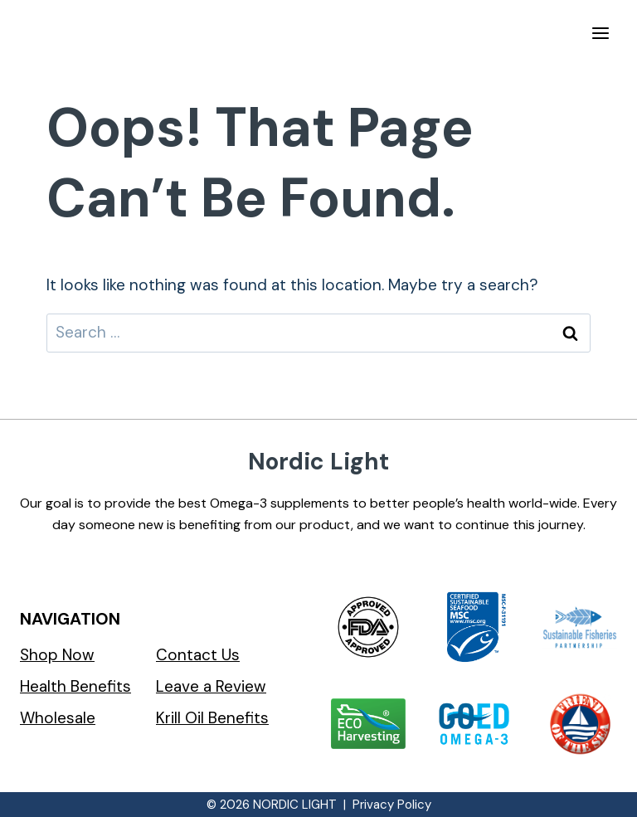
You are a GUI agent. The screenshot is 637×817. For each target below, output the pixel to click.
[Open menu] (600, 32)
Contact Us (198, 654)
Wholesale (57, 718)
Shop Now (57, 654)
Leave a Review (211, 686)
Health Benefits (75, 686)
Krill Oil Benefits (212, 718)
